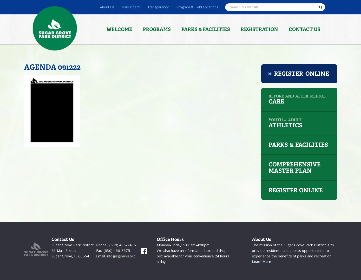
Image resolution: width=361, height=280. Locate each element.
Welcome (119, 29)
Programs (157, 29)
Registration (259, 29)
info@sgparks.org (120, 256)
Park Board (131, 7)
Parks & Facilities (205, 29)
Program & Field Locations (197, 7)
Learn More (261, 261)
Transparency (158, 7)
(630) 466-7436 (122, 245)
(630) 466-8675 (116, 250)
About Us (107, 7)
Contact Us (304, 29)
